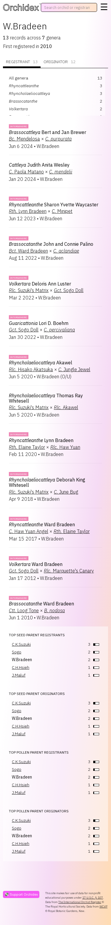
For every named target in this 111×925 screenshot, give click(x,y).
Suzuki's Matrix (29, 290)
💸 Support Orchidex (21, 894)
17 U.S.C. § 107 (92, 898)
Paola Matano (26, 172)
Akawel (40, 363)
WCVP (103, 906)
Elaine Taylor (27, 447)
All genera (18, 78)
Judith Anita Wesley (39, 165)
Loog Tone (24, 610)
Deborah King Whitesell (47, 482)
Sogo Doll (68, 290)
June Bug (66, 492)
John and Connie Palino (51, 244)
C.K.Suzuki (21, 644)
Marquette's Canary (69, 571)
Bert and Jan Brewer (47, 132)
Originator (59, 62)
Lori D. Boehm (38, 323)
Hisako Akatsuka (31, 369)
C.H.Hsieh (20, 667)
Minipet (62, 211)
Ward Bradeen (28, 251)
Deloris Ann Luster (40, 284)
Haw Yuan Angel (28, 531)
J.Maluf (18, 675)
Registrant (22, 62)
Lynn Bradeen (27, 211)
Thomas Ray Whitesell (46, 398)
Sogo (16, 652)
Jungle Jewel (74, 369)
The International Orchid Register (79, 902)
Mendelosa (24, 139)
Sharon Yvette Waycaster (53, 205)
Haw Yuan (65, 447)
